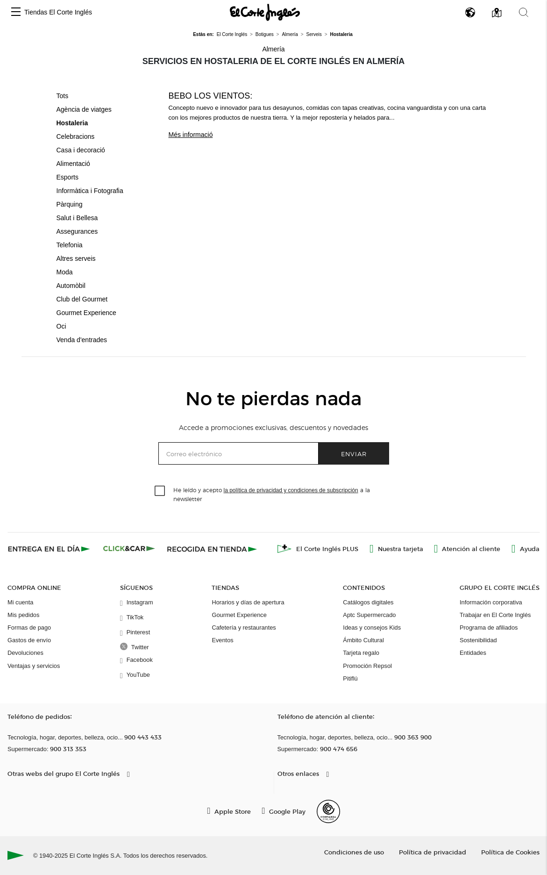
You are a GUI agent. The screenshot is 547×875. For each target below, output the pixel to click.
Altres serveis (76, 258)
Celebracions (76, 136)
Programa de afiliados (489, 627)
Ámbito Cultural (363, 640)
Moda (65, 272)
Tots (63, 96)
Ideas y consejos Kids (372, 627)
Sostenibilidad (478, 640)
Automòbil (71, 285)
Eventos (222, 640)
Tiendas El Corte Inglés (58, 12)
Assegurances (77, 231)
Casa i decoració (81, 150)
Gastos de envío (29, 640)
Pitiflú (350, 678)
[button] (16, 12)
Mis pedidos (23, 614)
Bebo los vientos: (211, 95)
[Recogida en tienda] (212, 549)
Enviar (354, 453)
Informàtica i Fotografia (90, 190)
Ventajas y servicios (33, 665)
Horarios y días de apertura (248, 602)
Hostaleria (72, 123)
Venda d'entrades (82, 340)
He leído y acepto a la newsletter (271, 494)
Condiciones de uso (354, 851)
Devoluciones (25, 652)
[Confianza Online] (328, 811)
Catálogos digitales (368, 602)
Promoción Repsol (367, 665)
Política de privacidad (432, 851)
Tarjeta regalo (361, 652)
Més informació (191, 134)
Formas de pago (29, 627)
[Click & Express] (49, 549)
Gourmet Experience (86, 312)
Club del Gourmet (82, 299)
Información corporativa (491, 602)
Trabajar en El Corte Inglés (495, 614)
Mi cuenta (20, 602)
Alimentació (73, 163)
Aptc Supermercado (369, 614)
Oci (61, 326)
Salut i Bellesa (77, 218)
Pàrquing (70, 204)
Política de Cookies (510, 851)
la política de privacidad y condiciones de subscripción (291, 490)
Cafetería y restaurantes (244, 627)
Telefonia (70, 245)
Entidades (473, 652)
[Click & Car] (129, 549)
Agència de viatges (84, 109)
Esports (67, 177)
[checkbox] (160, 491)
